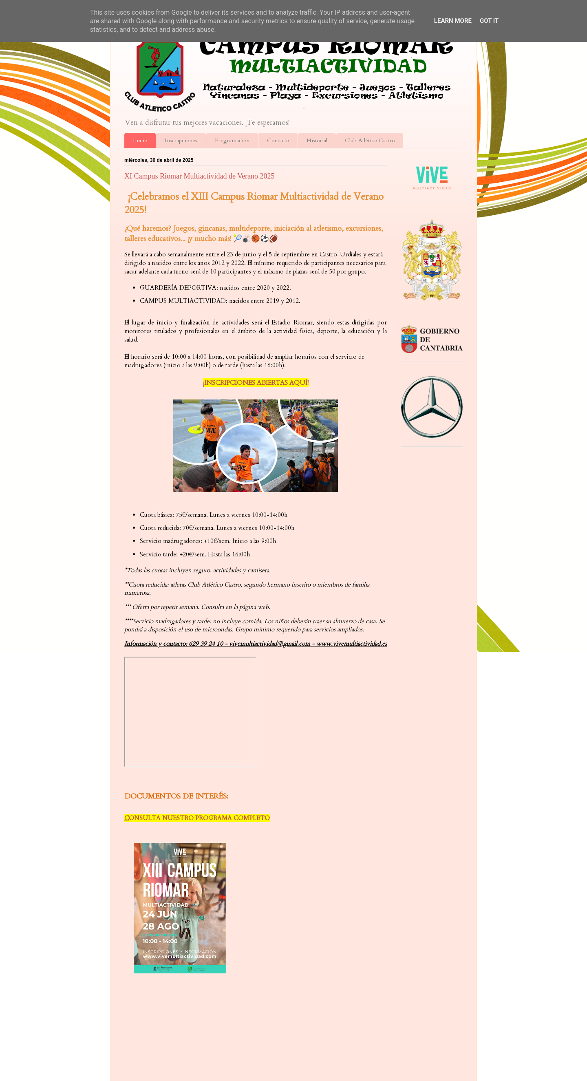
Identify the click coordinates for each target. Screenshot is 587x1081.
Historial (317, 140)
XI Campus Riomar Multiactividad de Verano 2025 (199, 176)
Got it (489, 20)
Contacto (278, 140)
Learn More (453, 20)
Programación (232, 140)
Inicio (140, 140)
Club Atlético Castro (370, 140)
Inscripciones (181, 140)
